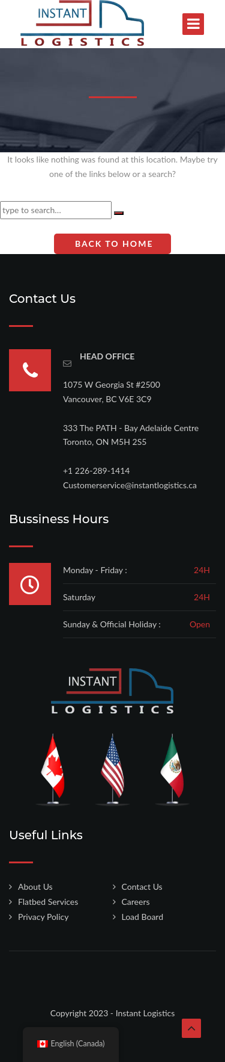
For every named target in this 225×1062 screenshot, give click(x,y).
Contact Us (142, 886)
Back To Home (113, 243)
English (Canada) (71, 1043)
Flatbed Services (48, 901)
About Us (35, 886)
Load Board (143, 916)
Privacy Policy (43, 916)
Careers (136, 901)
